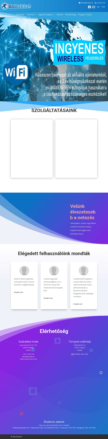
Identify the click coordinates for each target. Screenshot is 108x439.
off (82, 3)
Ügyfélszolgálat (45, 15)
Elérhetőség (70, 15)
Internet (30, 15)
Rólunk (60, 15)
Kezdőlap (20, 15)
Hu (98, 7)
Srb (103, 7)
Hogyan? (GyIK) (85, 15)
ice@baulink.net (88, 3)
